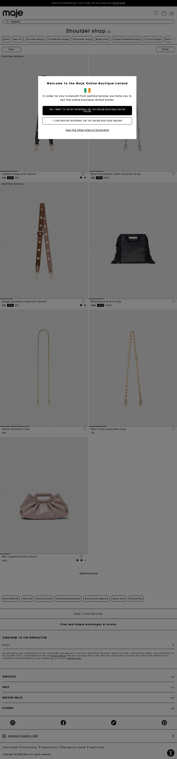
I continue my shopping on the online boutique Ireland (88, 120)
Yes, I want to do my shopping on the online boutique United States (88, 110)
